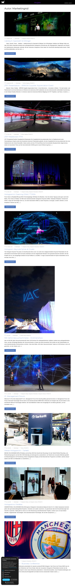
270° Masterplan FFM (13, 137)
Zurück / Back (68, 3)
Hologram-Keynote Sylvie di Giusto (19, 249)
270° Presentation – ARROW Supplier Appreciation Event (28, 85)
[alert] (10, 571)
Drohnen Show (23, 335)
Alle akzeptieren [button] (6, 579)
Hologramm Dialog (24, 191)
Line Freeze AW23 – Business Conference (22, 564)
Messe (36, 501)
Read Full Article (10, 53)
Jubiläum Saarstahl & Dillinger (17, 41)
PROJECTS (32, 38)
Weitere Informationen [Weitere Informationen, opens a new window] (13, 567)
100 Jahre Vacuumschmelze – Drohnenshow (23, 338)
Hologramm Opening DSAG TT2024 (20, 194)
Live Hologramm (32, 501)
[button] (9, 582)
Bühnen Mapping (26, 83)
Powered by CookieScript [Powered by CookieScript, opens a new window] (9, 583)
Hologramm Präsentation (33, 191)
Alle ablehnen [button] (14, 579)
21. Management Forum (14, 396)
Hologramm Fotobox (13, 504)
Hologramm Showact (26, 38)
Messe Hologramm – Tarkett (16, 450)
